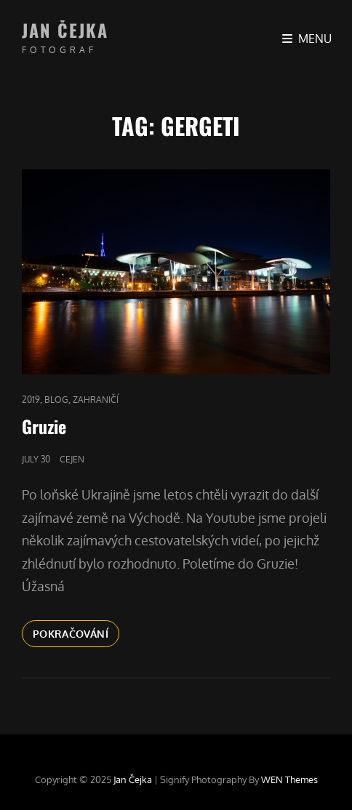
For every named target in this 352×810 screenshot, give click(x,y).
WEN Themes (289, 779)
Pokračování (76, 632)
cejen (72, 459)
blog (56, 399)
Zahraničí (96, 399)
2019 (31, 399)
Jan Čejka (65, 30)
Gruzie (44, 426)
